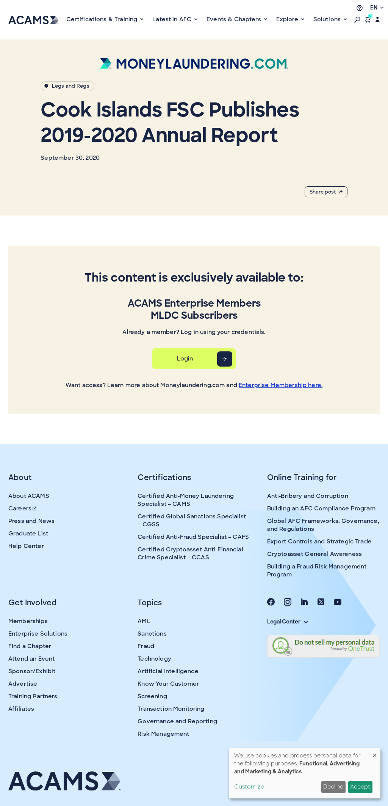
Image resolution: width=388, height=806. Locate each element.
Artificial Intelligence (168, 671)
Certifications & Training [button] (102, 19)
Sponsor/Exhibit (31, 671)
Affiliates (21, 709)
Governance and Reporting (177, 721)
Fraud (146, 646)
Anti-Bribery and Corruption (307, 496)
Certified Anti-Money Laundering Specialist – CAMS (186, 500)
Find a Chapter (29, 646)
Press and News (31, 521)
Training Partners (33, 696)
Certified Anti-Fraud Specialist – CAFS (193, 537)
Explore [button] (288, 19)
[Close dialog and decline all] (374, 752)
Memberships (28, 621)
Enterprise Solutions (37, 634)
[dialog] (304, 773)
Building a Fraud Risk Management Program (317, 570)
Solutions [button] (328, 19)
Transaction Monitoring (171, 709)
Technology (154, 659)
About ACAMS (28, 496)
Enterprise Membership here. (280, 385)
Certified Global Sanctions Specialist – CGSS (192, 520)
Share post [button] (326, 192)
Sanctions (152, 634)
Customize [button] (249, 786)
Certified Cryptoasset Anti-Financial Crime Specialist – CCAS (190, 553)
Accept (360, 786)
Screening (152, 696)
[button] (357, 19)
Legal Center (287, 621)
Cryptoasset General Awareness (314, 554)
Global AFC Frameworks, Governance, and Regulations (323, 525)
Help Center (26, 546)
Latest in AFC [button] (172, 19)
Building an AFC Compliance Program (321, 508)
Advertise (22, 684)
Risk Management (163, 734)
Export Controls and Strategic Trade (319, 541)
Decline (333, 786)
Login (185, 358)
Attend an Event (31, 659)
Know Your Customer (168, 684)
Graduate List (28, 533)
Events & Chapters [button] (235, 19)
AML (144, 621)
